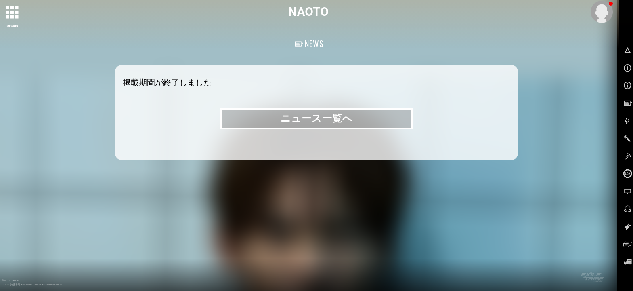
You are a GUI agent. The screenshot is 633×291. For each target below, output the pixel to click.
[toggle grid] (12, 12)
